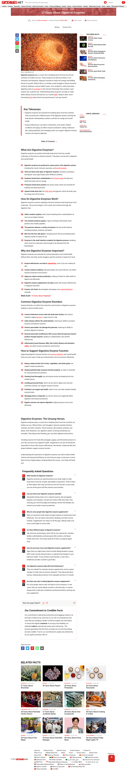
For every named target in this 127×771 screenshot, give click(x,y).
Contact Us (86, 750)
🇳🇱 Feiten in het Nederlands (65, 764)
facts (31, 97)
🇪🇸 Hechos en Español (85, 755)
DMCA (62, 753)
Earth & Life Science (38, 6)
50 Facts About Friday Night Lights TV (94, 739)
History (69, 6)
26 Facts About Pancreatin (92, 687)
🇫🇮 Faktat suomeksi (55, 759)
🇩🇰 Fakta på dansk (75, 757)
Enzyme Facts (67, 27)
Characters (17, 6)
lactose (39, 317)
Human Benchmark (86, 131)
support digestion (66, 289)
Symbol (82, 117)
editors (34, 626)
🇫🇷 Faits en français (68, 755)
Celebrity (10, 6)
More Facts (36, 755)
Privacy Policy (80, 753)
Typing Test (83, 127)
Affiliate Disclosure (51, 753)
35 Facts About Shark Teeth (96, 71)
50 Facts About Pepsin (51, 686)
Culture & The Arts (26, 6)
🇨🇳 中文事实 (53, 769)
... (125, 6)
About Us (36, 750)
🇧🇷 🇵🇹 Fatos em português (57, 757)
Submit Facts (92, 753)
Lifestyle (85, 6)
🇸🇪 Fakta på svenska (91, 757)
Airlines (4, 6)
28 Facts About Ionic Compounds (72, 713)
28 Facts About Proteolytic (70, 687)
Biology (72, 9)
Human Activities (77, 6)
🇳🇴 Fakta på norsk (39, 759)
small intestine (61, 168)
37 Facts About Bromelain (27, 687)
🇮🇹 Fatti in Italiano (39, 757)
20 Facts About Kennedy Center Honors (30, 713)
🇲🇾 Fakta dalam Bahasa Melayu (43, 764)
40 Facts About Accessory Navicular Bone (96, 65)
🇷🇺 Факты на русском (57, 766)
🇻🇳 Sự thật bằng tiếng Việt (76, 766)
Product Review (74, 750)
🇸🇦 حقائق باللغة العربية (71, 759)
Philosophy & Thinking (118, 6)
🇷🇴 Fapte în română (39, 766)
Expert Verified (78, 20)
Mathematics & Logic (95, 6)
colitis (26, 346)
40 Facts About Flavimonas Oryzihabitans (96, 59)
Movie (103, 6)
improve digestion (57, 354)
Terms (70, 753)
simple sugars (59, 178)
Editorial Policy (47, 750)
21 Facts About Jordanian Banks (49, 713)
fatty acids (48, 191)
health (55, 95)
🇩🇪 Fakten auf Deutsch (51, 755)
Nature (108, 6)
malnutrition (52, 263)
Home (53, 9)
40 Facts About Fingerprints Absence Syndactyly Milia (96, 52)
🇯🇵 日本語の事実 (75, 762)
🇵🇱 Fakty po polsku (84, 764)
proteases (37, 89)
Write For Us (37, 753)
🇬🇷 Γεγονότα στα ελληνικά (90, 759)
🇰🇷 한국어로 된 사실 (91, 762)
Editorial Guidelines (92, 20)
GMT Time (83, 122)
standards (43, 623)
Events (47, 6)
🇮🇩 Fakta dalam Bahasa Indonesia (56, 762)
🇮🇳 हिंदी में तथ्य (37, 762)
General (64, 6)
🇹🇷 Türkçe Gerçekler (39, 769)
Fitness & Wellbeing (55, 6)
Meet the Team (60, 750)
